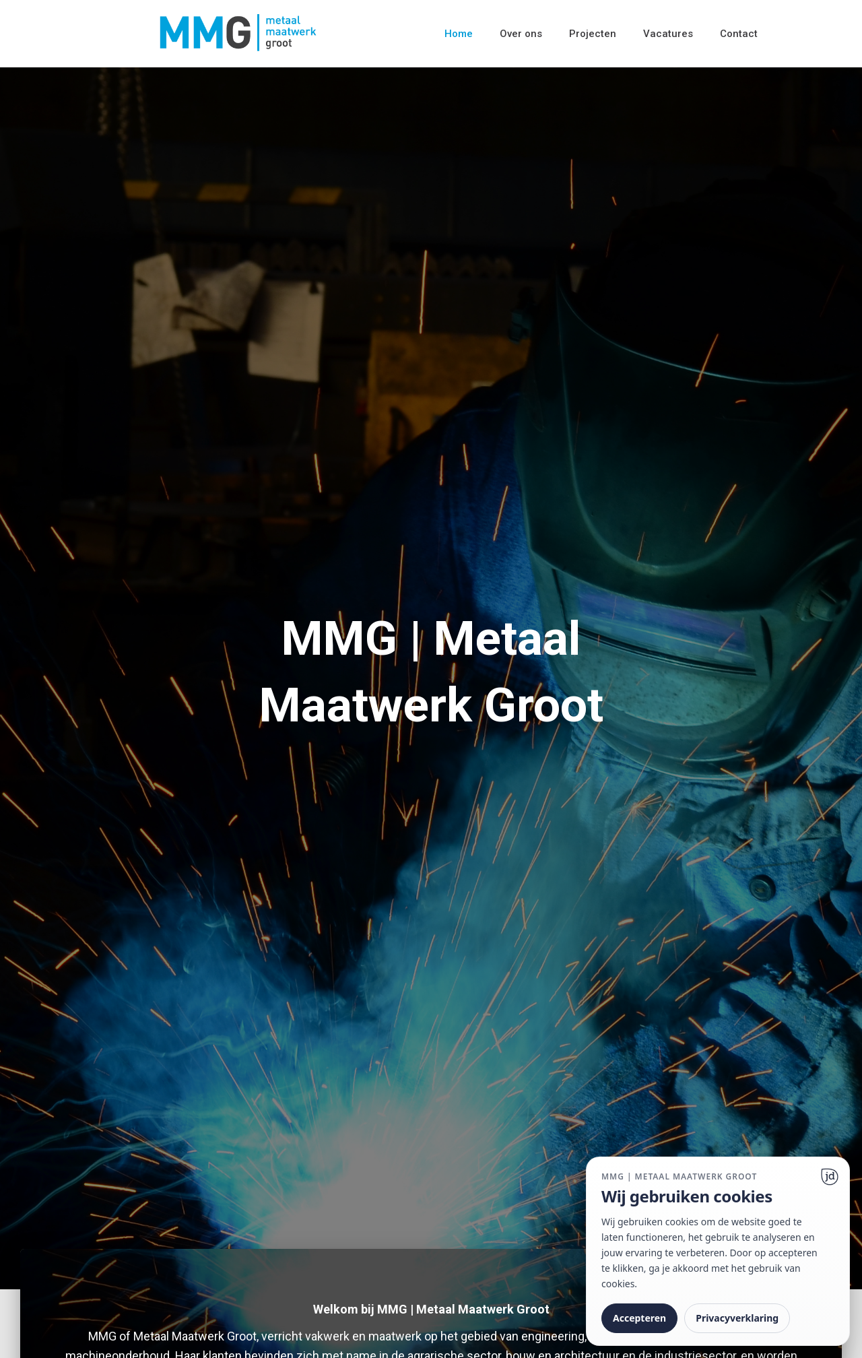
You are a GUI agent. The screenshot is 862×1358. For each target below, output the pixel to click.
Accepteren (639, 1318)
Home (458, 34)
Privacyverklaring (737, 1318)
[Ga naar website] (829, 1177)
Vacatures (668, 34)
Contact (739, 34)
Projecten (592, 34)
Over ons (521, 34)
